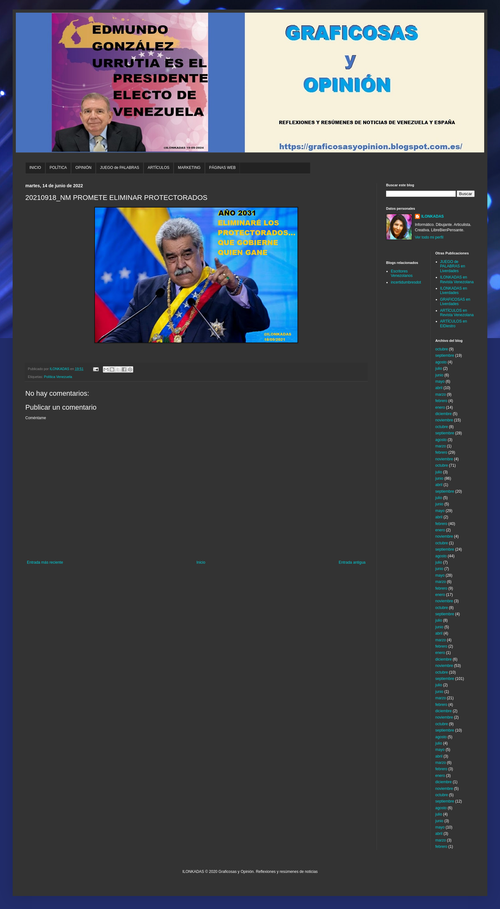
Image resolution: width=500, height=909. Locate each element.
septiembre (444, 355)
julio (438, 368)
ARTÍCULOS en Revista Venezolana (457, 312)
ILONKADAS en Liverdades (453, 290)
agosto (441, 362)
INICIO (35, 167)
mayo (440, 381)
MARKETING (189, 167)
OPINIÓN (83, 167)
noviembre (444, 420)
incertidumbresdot (406, 282)
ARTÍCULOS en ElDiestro (453, 323)
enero (440, 407)
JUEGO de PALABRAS (119, 167)
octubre (441, 349)
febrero (441, 401)
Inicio (201, 562)
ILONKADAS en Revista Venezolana (457, 279)
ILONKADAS (432, 216)
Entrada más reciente (45, 562)
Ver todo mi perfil (429, 237)
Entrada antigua (352, 562)
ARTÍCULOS (158, 167)
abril (439, 388)
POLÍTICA (58, 167)
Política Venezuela (58, 377)
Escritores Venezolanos (402, 273)
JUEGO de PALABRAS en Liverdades (452, 266)
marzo (440, 394)
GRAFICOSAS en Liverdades (455, 301)
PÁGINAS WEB (222, 167)
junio (439, 375)
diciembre (443, 414)
